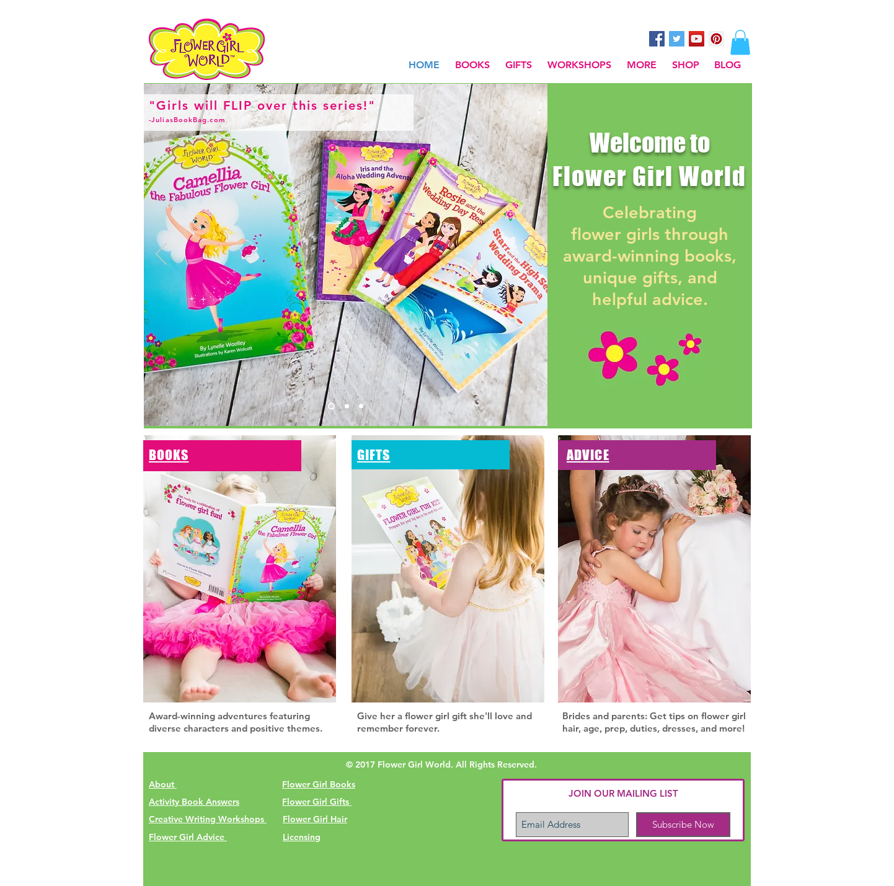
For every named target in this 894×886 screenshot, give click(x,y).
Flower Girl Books (318, 784)
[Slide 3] (361, 406)
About (163, 784)
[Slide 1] (331, 406)
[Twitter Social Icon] (676, 39)
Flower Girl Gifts (317, 801)
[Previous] (161, 255)
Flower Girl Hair (315, 819)
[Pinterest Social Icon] (716, 39)
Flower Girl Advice (188, 837)
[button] (641, 65)
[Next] (530, 255)
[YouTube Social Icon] (696, 39)
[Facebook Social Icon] (657, 39)
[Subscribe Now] (683, 824)
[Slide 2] (347, 406)
